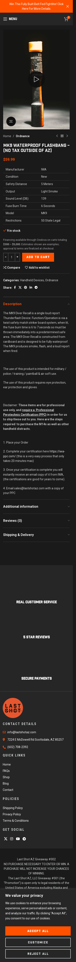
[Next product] (67, 136)
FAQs (6, 771)
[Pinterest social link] (25, 287)
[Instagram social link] (12, 839)
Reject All (38, 953)
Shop (6, 777)
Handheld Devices (32, 280)
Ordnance (23, 136)
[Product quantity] (11, 257)
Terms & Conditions (16, 820)
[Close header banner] (67, 6)
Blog (6, 783)
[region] (38, 925)
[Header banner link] (36, 6)
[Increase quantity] (17, 257)
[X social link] (20, 287)
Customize (38, 942)
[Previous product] (57, 136)
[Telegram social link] (36, 287)
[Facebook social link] (14, 287)
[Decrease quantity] (5, 257)
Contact (8, 790)
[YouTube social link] (18, 839)
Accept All (38, 931)
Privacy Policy (12, 814)
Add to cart (38, 257)
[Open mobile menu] (10, 19)
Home (7, 136)
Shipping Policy (13, 808)
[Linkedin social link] (30, 287)
